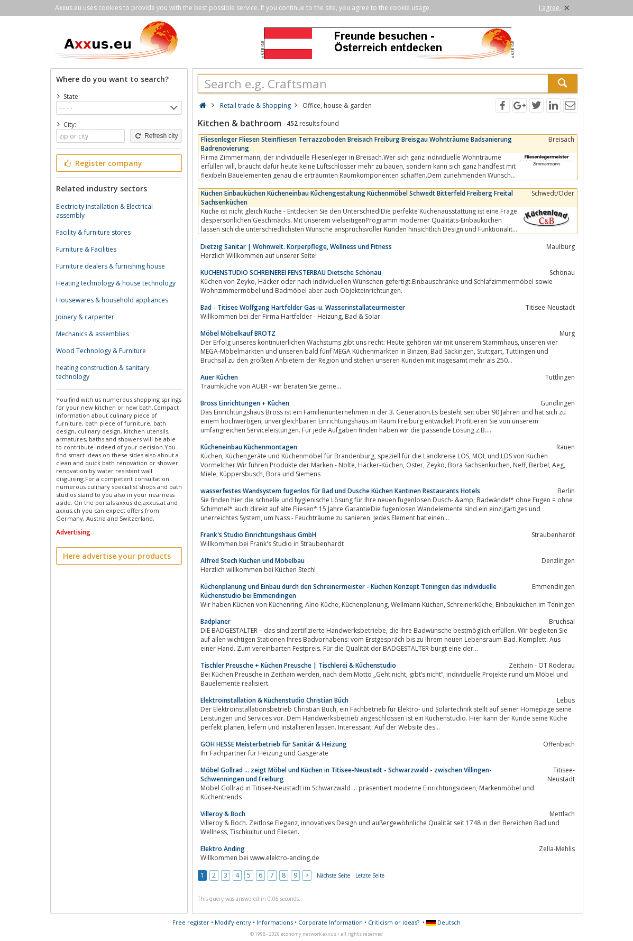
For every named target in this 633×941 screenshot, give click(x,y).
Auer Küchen (219, 377)
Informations (274, 922)
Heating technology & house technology (116, 283)
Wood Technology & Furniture (101, 350)
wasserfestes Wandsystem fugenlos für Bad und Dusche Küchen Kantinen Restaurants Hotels (340, 490)
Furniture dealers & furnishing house (110, 266)
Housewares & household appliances (112, 300)
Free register (190, 922)
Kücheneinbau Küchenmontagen (248, 446)
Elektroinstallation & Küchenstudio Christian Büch (274, 700)
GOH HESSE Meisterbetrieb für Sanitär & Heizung (273, 744)
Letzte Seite (369, 875)
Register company (103, 163)
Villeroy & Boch (222, 813)
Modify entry (233, 922)
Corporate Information (330, 922)
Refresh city (156, 136)
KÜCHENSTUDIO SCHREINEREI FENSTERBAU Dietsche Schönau (290, 272)
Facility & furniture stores (93, 232)
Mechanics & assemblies (92, 333)
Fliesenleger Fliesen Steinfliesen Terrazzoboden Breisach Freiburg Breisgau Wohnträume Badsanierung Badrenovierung (356, 144)
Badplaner (215, 621)
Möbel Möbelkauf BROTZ (238, 333)
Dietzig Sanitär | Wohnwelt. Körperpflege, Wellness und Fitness (296, 246)
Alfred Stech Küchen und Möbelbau (252, 560)
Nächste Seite (333, 875)
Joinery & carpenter (85, 316)
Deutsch (443, 922)
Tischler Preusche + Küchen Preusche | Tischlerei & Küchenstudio (298, 665)
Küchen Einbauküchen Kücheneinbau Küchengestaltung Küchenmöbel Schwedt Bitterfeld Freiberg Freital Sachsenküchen (357, 198)
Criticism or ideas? (393, 922)
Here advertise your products (117, 556)
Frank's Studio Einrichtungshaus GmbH (258, 534)
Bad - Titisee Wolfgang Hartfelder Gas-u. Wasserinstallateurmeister (302, 307)
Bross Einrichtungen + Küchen (244, 403)
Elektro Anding (222, 848)
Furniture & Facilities (86, 249)
